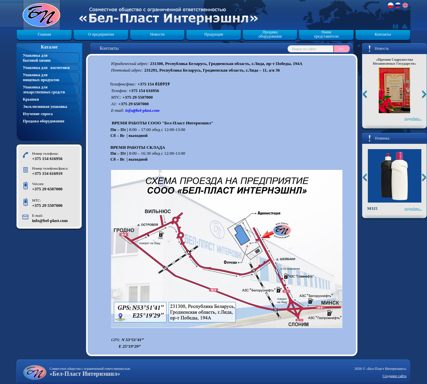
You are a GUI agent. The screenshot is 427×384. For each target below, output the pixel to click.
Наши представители (326, 34)
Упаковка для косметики (46, 67)
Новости (157, 34)
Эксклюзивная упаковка (45, 106)
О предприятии (101, 34)
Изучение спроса (38, 114)
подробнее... (413, 118)
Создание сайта (395, 376)
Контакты (383, 34)
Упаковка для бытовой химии (37, 58)
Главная (44, 34)
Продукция (213, 34)
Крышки (31, 99)
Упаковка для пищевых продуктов (41, 77)
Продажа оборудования (270, 34)
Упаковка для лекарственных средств (44, 89)
